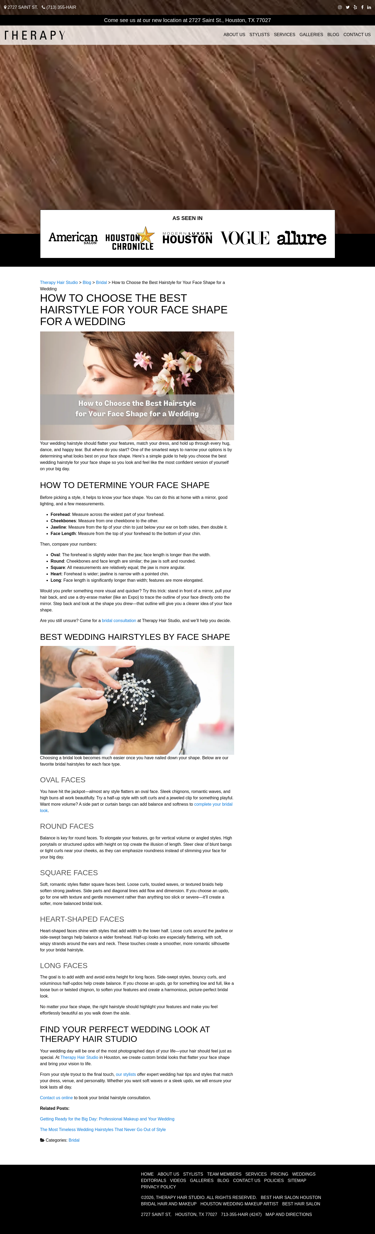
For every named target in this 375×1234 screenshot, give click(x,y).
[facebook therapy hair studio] (362, 7)
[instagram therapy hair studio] (340, 7)
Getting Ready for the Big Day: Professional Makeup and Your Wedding (107, 1119)
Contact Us (357, 34)
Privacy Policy (158, 1187)
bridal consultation (119, 620)
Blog (333, 34)
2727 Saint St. (21, 7)
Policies (274, 1180)
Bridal (74, 1140)
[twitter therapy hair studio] (348, 7)
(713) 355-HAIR (59, 7)
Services (284, 34)
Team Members (224, 1174)
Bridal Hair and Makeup (169, 1204)
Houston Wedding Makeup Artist (239, 1204)
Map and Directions (289, 1214)
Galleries (311, 34)
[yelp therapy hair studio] (355, 7)
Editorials (153, 1180)
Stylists (260, 34)
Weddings (303, 1174)
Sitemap (297, 1180)
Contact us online (57, 1097)
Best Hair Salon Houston (291, 1197)
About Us (234, 34)
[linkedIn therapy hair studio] (369, 7)
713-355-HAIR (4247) (241, 1214)
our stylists (126, 1074)
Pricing (279, 1174)
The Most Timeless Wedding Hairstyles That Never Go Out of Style (103, 1129)
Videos (178, 1180)
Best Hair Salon (301, 1204)
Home (147, 1174)
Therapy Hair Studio (79, 1057)
